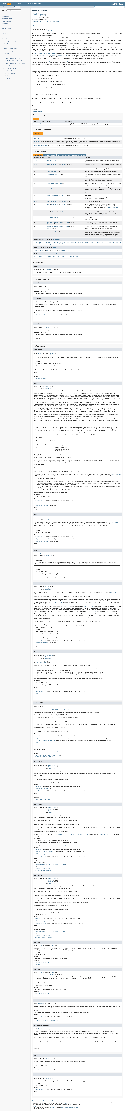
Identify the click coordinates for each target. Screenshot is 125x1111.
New (24, 3)
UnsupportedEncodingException (44, 738)
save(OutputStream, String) (10, 48)
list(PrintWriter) (7, 78)
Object (48, 14)
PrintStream (53, 169)
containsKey (80, 242)
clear (35, 242)
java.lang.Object (36, 13)
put (54, 244)
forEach (36, 256)
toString (77, 244)
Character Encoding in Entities (43, 756)
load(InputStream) (7, 46)
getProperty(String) (8, 65)
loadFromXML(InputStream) (10, 55)
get (114, 242)
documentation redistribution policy (69, 1107)
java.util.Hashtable (42, 16)
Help (44, 3)
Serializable (37, 21)
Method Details (5, 38)
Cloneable (45, 21)
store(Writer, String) (8, 51)
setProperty (50, 201)
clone (39, 242)
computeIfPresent (64, 242)
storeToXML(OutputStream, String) (11, 58)
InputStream (53, 174)
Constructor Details (7, 28)
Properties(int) (6, 33)
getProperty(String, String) (9, 68)
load (48, 174)
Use (13, 3)
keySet (45, 244)
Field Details (5, 23)
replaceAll (76, 256)
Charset (49, 228)
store (48, 204)
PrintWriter (53, 171)
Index (35, 3)
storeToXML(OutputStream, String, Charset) (14, 63)
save (48, 195)
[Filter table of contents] (14, 10)
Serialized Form (37, 111)
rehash (63, 244)
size (72, 244)
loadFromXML (50, 183)
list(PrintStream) (7, 75)
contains (73, 242)
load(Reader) (6, 43)
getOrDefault (43, 256)
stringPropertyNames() (9, 73)
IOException (47, 388)
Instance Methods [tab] (49, 155)
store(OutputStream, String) (10, 53)
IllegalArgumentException (42, 314)
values (83, 244)
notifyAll (54, 250)
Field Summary (5, 16)
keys (40, 244)
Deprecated (30, 3)
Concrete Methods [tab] (64, 155)
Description (4, 13)
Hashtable (40, 30)
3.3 (49, 58)
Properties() (6, 31)
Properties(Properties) (8, 36)
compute (45, 242)
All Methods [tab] (38, 155)
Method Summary (6, 21)
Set (35, 231)
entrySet (103, 242)
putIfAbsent (51, 256)
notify (48, 250)
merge (49, 244)
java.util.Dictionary (39, 14)
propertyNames (51, 188)
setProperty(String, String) (9, 41)
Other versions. (66, 1103)
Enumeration (37, 188)
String (35, 160)
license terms (79, 1)
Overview (3, 3)
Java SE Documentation (68, 1102)
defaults (5, 26)
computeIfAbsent (53, 242)
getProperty (50, 160)
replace (64, 256)
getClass (42, 250)
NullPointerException (41, 505)
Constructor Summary (7, 18)
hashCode (118, 242)
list (48, 169)
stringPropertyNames (53, 231)
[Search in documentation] (109, 7)
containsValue (89, 242)
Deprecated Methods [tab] (78, 155)
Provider (35, 25)
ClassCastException (40, 578)
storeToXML (50, 217)
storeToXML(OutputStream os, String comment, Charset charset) (71, 834)
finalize (36, 250)
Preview (20, 3)
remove (68, 244)
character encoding (60, 845)
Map (50, 21)
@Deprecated (37, 554)
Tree (16, 3)
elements (97, 242)
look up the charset (104, 834)
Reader (52, 179)
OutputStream (54, 195)
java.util (10, 6)
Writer (53, 211)
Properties (17, 6)
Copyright (34, 1106)
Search (40, 3)
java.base (3, 6)
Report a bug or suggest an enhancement (42, 1100)
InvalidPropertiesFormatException (59, 709)
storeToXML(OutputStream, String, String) (13, 60)
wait (60, 250)
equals (109, 242)
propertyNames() (7, 70)
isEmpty (36, 244)
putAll (58, 244)
